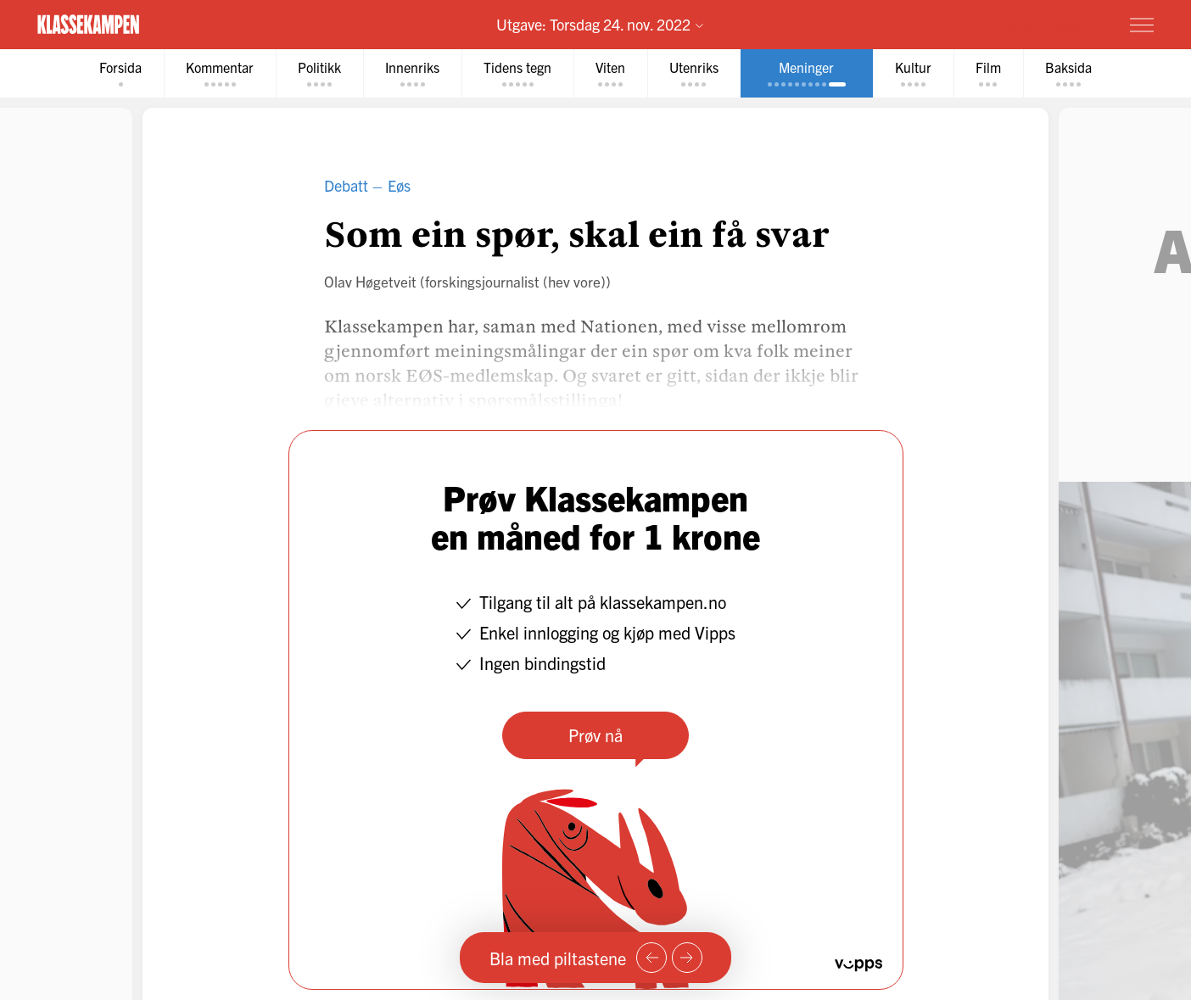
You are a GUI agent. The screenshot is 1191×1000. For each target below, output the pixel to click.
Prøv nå (595, 735)
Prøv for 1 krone (1041, 23)
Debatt (346, 185)
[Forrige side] (651, 957)
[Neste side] (687, 957)
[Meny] (1142, 24)
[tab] (120, 73)
